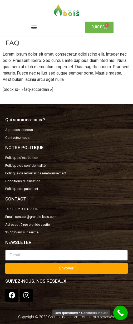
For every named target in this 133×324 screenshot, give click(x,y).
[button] (33, 27)
